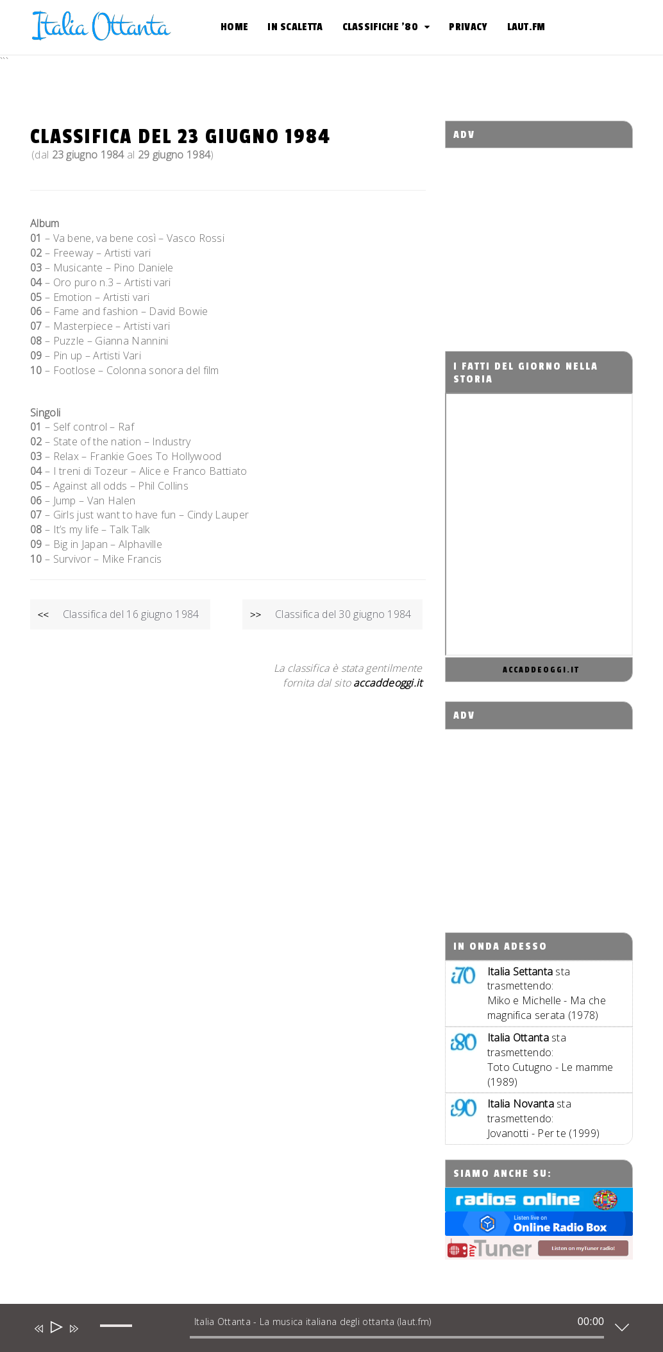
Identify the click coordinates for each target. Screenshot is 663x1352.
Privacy (468, 27)
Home (234, 27)
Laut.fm (526, 27)
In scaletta (295, 27)
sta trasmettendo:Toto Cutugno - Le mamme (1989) (550, 1060)
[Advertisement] (554, 238)
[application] (322, 1331)
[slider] (397, 1337)
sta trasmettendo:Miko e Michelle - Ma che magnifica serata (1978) (546, 993)
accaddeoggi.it (541, 670)
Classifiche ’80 (380, 27)
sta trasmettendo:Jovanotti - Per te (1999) (543, 1118)
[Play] (55, 1329)
